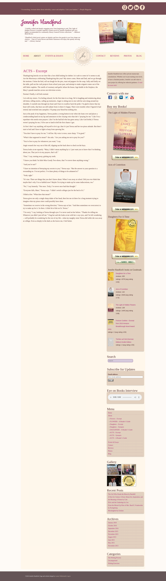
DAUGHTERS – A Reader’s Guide (121, 430)
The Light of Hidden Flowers (126, 305)
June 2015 (111, 540)
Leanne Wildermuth (60, 576)
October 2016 (112, 525)
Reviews (114, 56)
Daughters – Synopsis (117, 427)
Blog (139, 56)
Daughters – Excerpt (116, 424)
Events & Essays (54, 56)
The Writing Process (114, 558)
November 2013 (113, 546)
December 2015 (113, 531)
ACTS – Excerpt (35, 71)
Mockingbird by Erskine (116, 511)
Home (26, 56)
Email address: (113, 374)
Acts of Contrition (122, 289)
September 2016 (113, 528)
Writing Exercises (113, 563)
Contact (101, 56)
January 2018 (112, 523)
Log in (69, 576)
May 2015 (111, 543)
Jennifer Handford (41, 22)
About (37, 56)
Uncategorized (112, 560)
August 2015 (112, 537)
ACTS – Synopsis (115, 435)
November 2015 (113, 534)
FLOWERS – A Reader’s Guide (120, 421)
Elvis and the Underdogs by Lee (118, 502)
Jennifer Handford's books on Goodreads (124, 270)
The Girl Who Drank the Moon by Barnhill (121, 494)
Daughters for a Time (123, 273)
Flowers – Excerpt (116, 419)
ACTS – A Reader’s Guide (118, 438)
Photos (128, 56)
